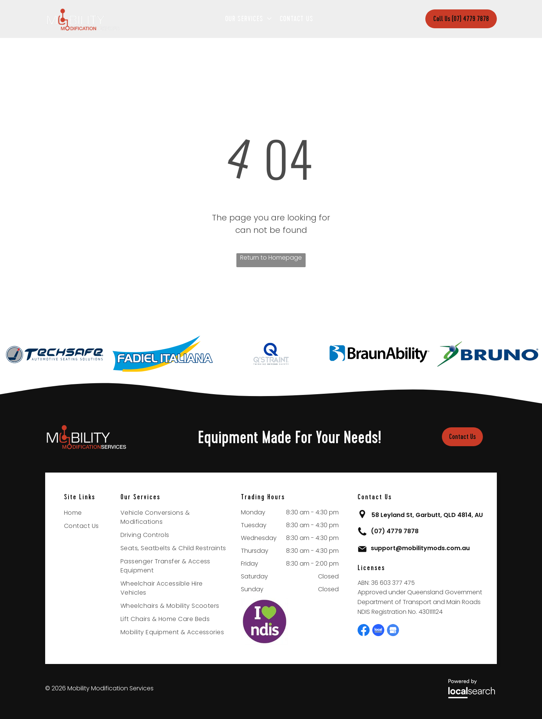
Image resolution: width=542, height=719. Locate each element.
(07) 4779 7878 (395, 531)
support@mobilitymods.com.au (420, 548)
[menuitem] (250, 19)
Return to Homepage (271, 257)
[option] (54, 354)
